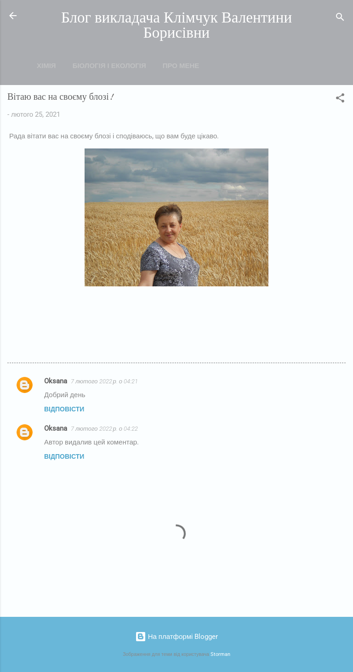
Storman (220, 654)
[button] (340, 99)
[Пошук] (340, 19)
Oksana (55, 381)
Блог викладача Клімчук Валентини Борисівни (176, 25)
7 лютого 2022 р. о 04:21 (104, 381)
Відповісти (64, 409)
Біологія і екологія (109, 66)
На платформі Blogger (176, 636)
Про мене (181, 66)
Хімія (46, 66)
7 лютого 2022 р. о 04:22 (104, 428)
